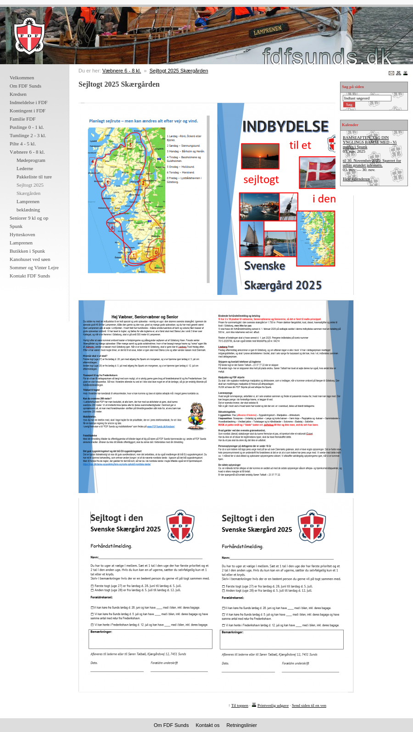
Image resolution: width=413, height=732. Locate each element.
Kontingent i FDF (27, 110)
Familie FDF (23, 119)
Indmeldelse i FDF (29, 102)
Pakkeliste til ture (34, 176)
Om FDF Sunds (25, 86)
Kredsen (18, 94)
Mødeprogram (31, 160)
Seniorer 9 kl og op (29, 218)
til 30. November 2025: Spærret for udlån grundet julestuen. (372, 162)
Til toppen (239, 705)
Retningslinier (241, 725)
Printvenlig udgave (273, 705)
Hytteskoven (22, 234)
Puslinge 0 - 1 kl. (27, 127)
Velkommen (22, 77)
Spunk (16, 226)
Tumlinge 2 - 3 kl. (28, 135)
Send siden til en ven (309, 705)
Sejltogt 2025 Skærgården (179, 70)
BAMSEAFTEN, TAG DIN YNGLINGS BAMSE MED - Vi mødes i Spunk (369, 142)
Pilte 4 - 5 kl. (23, 143)
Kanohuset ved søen (30, 259)
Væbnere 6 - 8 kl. (27, 152)
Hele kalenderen (356, 179)
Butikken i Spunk (27, 251)
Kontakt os (207, 725)
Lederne (25, 168)
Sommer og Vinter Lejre (34, 267)
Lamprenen (21, 242)
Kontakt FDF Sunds (30, 275)
